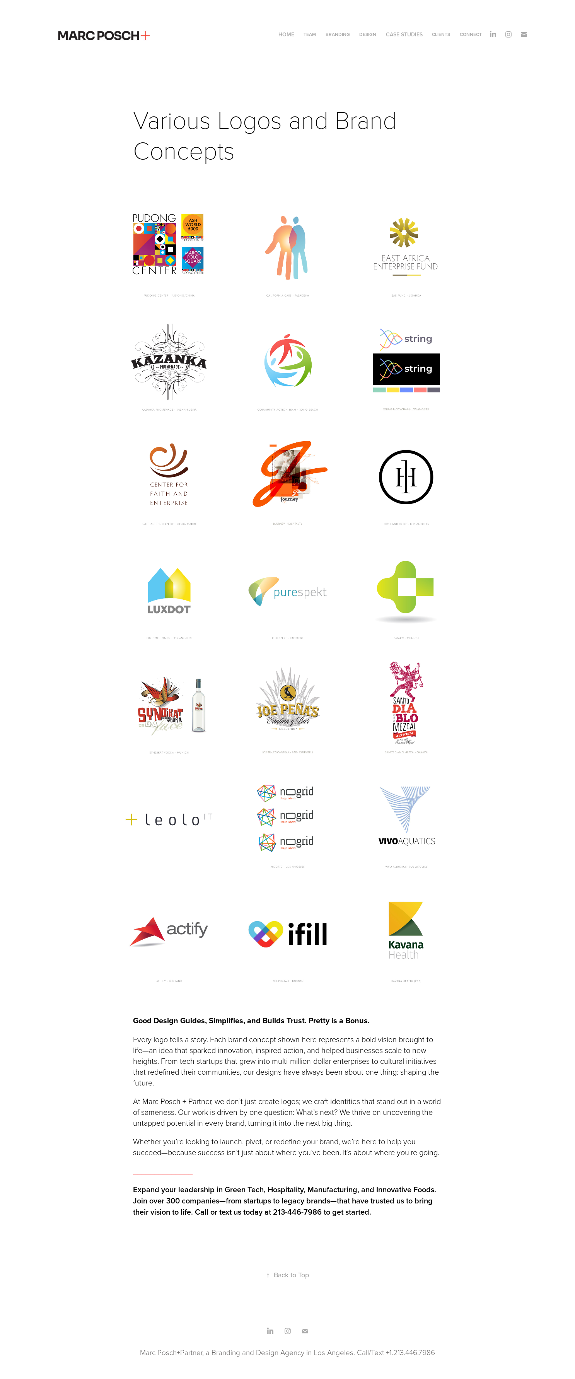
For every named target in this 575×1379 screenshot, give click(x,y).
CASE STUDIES (404, 34)
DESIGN (367, 34)
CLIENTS (441, 34)
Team (310, 34)
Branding (338, 34)
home (286, 34)
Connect (471, 34)
